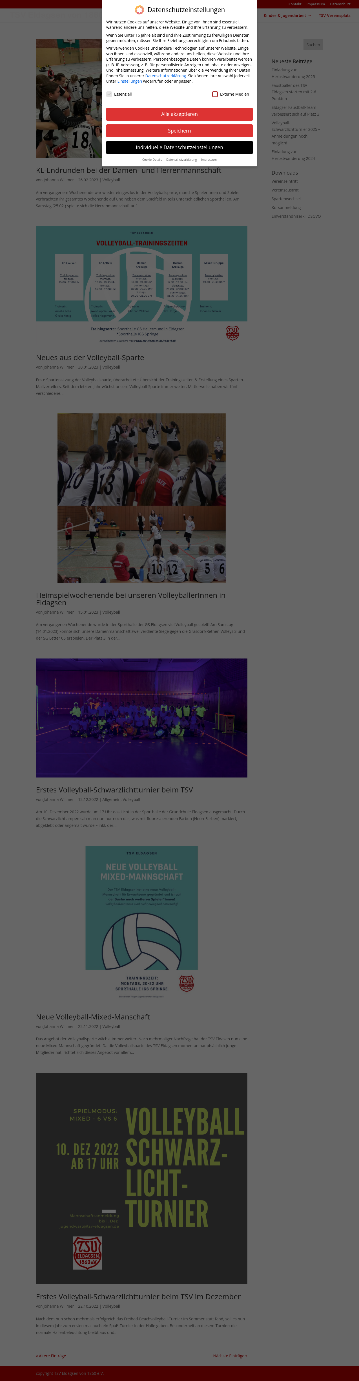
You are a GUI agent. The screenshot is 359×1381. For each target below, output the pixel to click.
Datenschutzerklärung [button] (182, 155)
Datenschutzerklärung (165, 71)
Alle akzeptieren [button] (179, 110)
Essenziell (119, 90)
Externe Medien (230, 90)
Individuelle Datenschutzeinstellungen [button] (179, 143)
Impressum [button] (209, 155)
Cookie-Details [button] (152, 155)
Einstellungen (129, 77)
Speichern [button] (179, 126)
